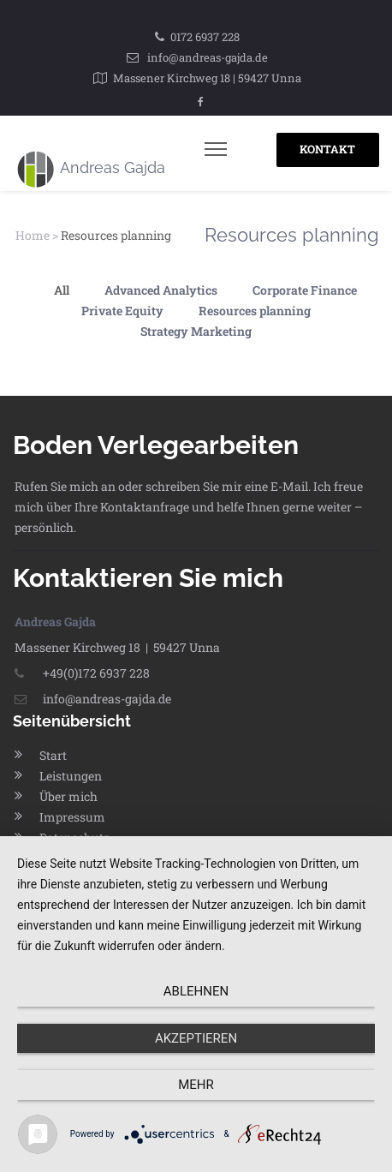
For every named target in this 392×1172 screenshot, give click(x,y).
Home (32, 235)
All (61, 290)
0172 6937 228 (205, 37)
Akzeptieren (196, 1038)
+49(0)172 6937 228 (82, 673)
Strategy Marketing (196, 331)
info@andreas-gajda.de (207, 57)
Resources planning (255, 310)
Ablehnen (196, 991)
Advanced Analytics (160, 290)
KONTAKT (327, 149)
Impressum (72, 817)
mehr (196, 1084)
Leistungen (70, 776)
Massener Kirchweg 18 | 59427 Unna (207, 78)
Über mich (68, 796)
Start (53, 755)
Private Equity (122, 310)
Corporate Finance (304, 290)
